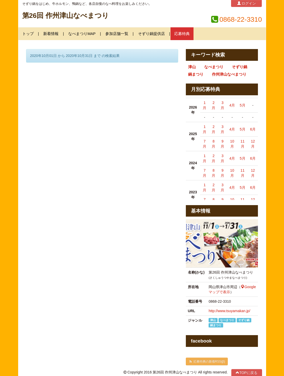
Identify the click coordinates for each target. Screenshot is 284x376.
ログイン (246, 3)
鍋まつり (195, 74)
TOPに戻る (246, 372)
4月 (232, 105)
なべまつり (213, 67)
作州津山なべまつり (229, 74)
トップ (28, 34)
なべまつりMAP (82, 34)
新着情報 (51, 34)
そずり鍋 (239, 67)
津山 (192, 67)
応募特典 (182, 34)
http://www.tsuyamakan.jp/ (229, 311)
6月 (253, 129)
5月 (242, 105)
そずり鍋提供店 (151, 34)
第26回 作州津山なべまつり (65, 15)
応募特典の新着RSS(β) (207, 361)
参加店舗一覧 (116, 34)
